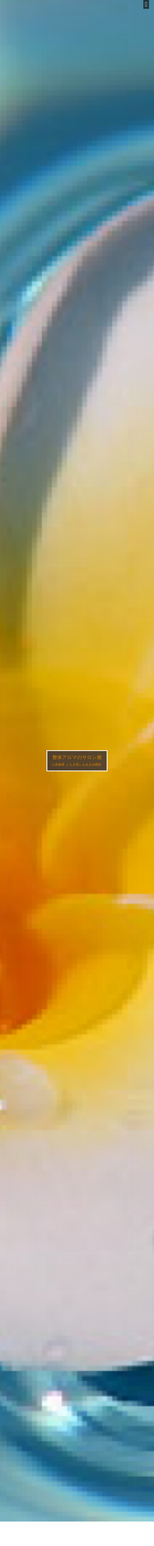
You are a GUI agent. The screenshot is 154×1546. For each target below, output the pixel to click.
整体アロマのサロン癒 (77, 757)
